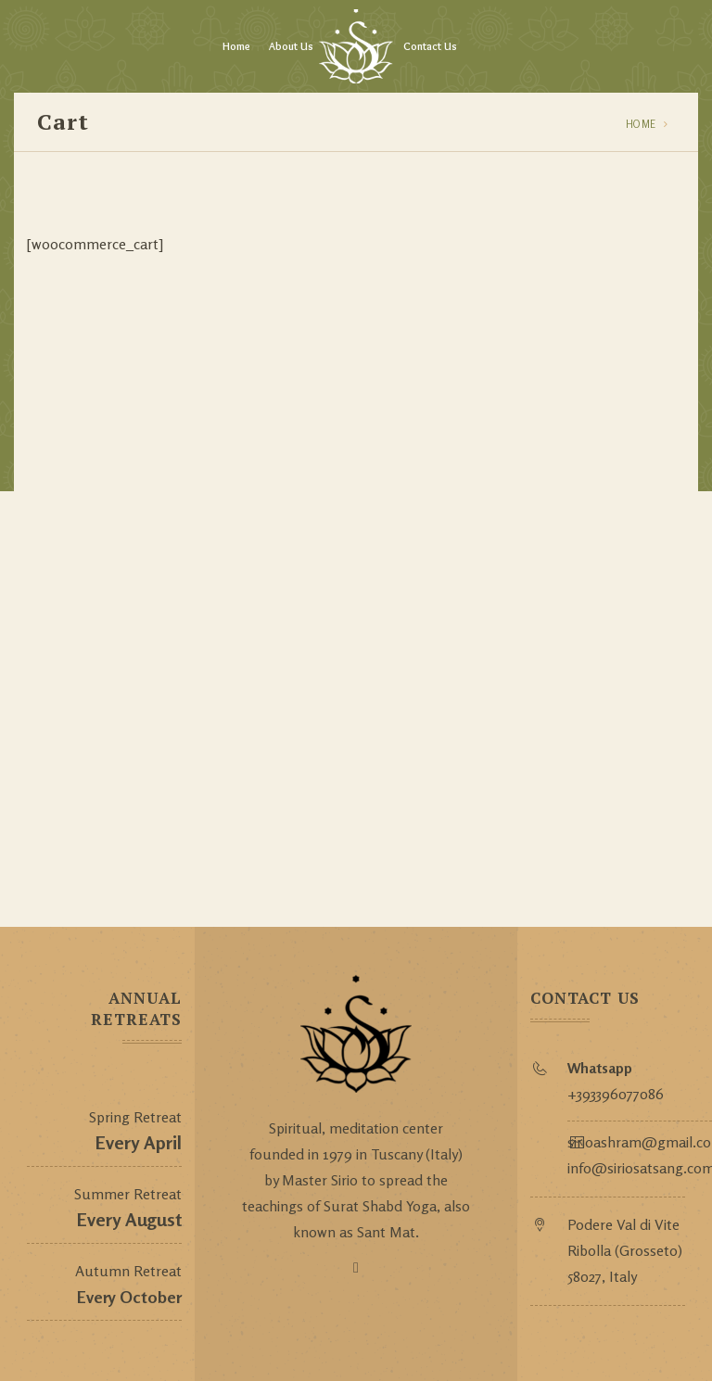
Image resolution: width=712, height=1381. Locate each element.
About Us (291, 46)
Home (236, 46)
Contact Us (430, 46)
